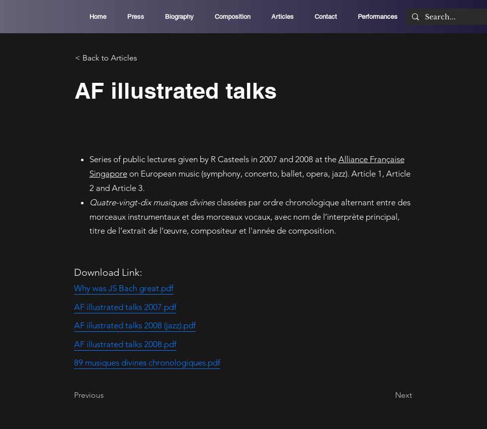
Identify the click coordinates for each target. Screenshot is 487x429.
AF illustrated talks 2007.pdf (125, 307)
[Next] (387, 395)
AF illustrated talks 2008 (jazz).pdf (135, 325)
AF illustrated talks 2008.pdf (125, 344)
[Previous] (107, 395)
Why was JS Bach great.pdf (123, 288)
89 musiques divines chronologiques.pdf (147, 363)
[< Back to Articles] (108, 58)
